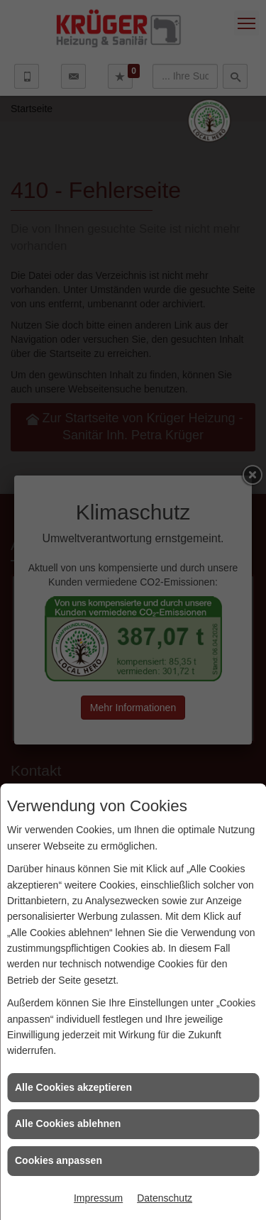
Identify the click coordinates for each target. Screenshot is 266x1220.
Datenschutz (164, 1198)
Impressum (98, 1198)
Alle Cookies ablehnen (68, 1123)
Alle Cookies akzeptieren (73, 1087)
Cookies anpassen (58, 1160)
